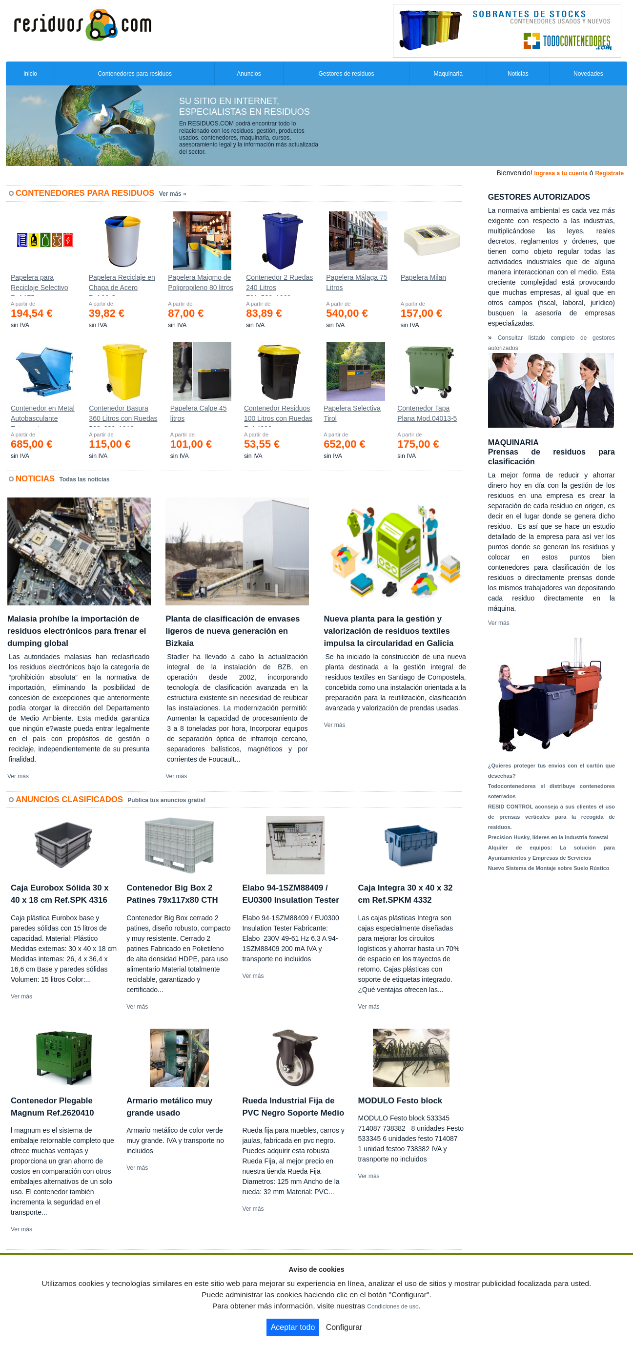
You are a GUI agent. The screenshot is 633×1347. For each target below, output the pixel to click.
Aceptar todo (293, 1327)
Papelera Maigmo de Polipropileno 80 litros (200, 282)
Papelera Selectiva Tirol (352, 413)
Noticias (518, 73)
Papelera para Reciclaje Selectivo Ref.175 (39, 284)
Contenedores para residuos (134, 73)
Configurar (344, 1327)
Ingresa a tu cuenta (560, 173)
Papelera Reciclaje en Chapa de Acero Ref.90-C (122, 284)
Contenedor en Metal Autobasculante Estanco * (43, 415)
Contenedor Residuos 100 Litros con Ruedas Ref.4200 (278, 415)
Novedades (588, 73)
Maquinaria (447, 73)
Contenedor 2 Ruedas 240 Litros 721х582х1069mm (279, 284)
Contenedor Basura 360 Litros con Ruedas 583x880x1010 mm (123, 415)
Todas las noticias (85, 479)
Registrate (609, 173)
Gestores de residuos (346, 73)
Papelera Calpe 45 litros (198, 413)
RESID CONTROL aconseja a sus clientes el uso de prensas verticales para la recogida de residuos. (551, 817)
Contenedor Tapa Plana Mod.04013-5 (427, 413)
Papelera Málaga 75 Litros (356, 282)
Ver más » (172, 193)
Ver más (18, 776)
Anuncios (249, 73)
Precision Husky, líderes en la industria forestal (548, 837)
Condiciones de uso (392, 1306)
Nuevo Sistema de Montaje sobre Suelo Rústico (549, 868)
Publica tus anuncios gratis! (166, 800)
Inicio (30, 73)
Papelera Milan (423, 277)
